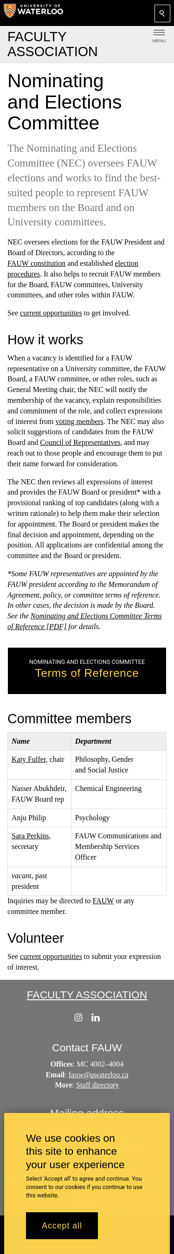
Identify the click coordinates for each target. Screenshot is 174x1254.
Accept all (62, 1225)
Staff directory (97, 1085)
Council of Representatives (80, 442)
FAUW (103, 901)
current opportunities (51, 313)
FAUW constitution (36, 263)
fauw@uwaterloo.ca (99, 1075)
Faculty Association (87, 995)
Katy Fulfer (29, 759)
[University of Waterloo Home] (33, 13)
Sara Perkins (30, 836)
